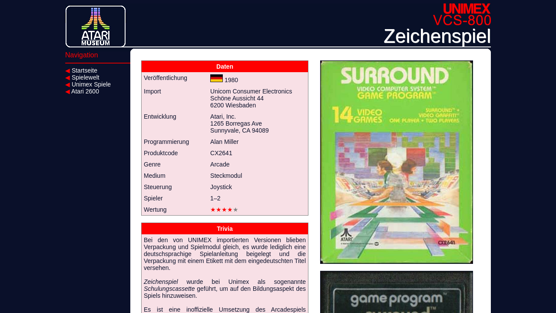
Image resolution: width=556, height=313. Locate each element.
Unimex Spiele (88, 84)
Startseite (81, 70)
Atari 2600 (82, 91)
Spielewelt (82, 77)
